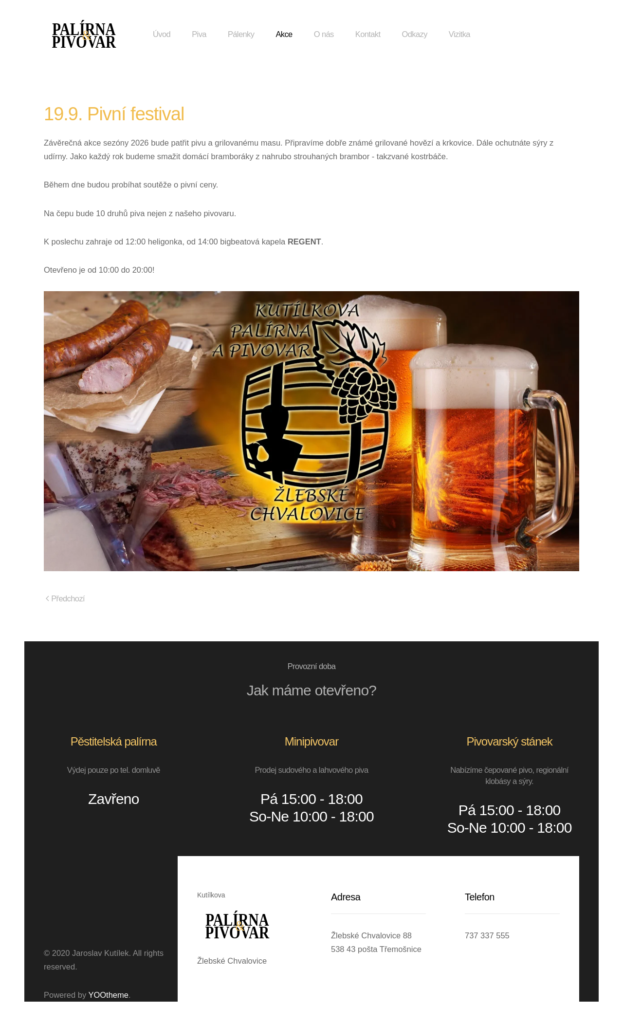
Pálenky (241, 34)
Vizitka (459, 34)
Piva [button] (199, 34)
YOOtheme (108, 994)
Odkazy (414, 34)
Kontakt (368, 34)
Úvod (161, 34)
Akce (283, 34)
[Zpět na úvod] (84, 34)
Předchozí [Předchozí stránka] (65, 598)
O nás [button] (324, 34)
